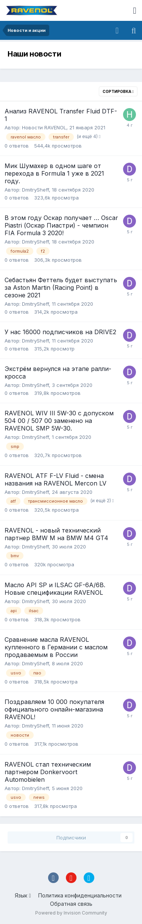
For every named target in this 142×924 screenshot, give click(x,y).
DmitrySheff (35, 190)
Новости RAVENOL (44, 127)
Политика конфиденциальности (80, 895)
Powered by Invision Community (71, 913)
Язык (23, 895)
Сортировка (118, 91)
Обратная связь (71, 903)
